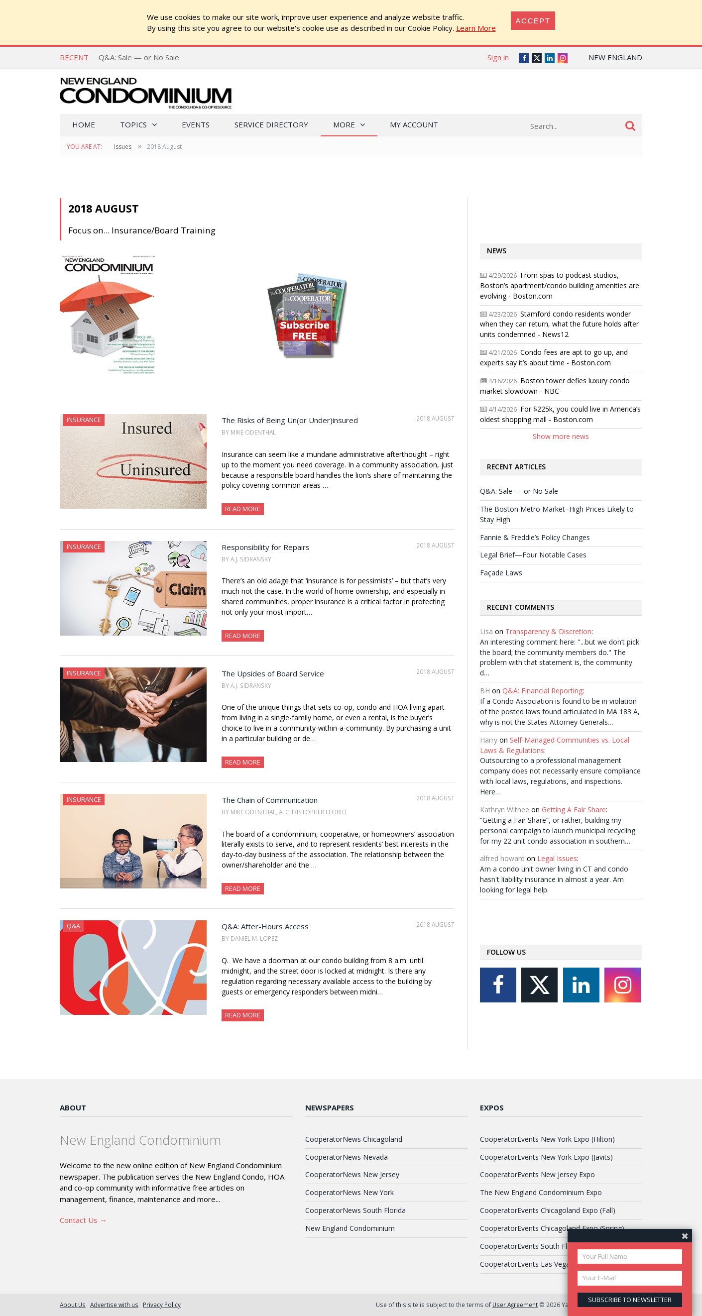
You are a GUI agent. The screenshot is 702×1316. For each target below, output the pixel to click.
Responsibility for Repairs (266, 547)
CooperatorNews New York (349, 1192)
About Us (73, 1305)
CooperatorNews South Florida (355, 1210)
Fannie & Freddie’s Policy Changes (535, 537)
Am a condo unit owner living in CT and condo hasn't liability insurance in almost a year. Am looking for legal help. (554, 879)
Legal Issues (557, 858)
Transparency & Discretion (548, 631)
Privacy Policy (162, 1305)
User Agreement (515, 1305)
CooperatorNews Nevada (346, 1157)
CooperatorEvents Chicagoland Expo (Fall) (547, 1210)
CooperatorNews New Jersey (352, 1174)
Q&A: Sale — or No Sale (139, 57)
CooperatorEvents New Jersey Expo (537, 1174)
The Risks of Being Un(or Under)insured (290, 420)
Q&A (73, 925)
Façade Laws (501, 572)
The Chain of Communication (270, 800)
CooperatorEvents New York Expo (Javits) (546, 1157)
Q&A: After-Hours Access (265, 926)
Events (196, 124)
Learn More (476, 28)
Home (83, 124)
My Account (414, 124)
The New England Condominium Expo (541, 1192)
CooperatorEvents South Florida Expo (540, 1246)
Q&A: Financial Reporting (542, 690)
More (344, 124)
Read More (242, 508)
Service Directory (271, 124)
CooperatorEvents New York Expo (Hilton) (547, 1139)
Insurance (84, 419)
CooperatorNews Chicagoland (353, 1139)
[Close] (533, 20)
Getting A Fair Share (574, 809)
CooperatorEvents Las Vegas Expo (535, 1264)
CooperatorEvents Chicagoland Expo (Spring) (552, 1228)
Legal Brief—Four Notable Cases (533, 554)
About (73, 1107)
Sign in (498, 57)
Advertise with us (114, 1305)
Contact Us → (83, 1220)
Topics (133, 124)
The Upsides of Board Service (273, 673)
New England (615, 57)
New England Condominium (350, 1228)
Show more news (561, 436)
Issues (122, 146)
